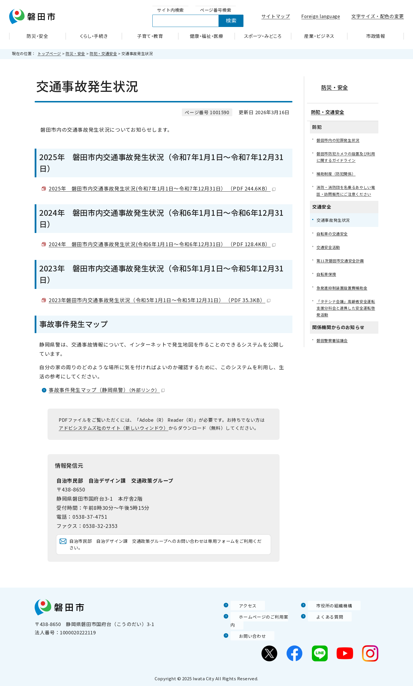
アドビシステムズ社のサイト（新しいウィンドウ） (113, 428)
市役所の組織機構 (328, 613)
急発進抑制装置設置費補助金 (343, 292)
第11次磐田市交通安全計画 (341, 265)
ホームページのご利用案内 (261, 624)
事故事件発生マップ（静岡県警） (107, 389)
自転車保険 (326, 279)
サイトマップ (275, 16)
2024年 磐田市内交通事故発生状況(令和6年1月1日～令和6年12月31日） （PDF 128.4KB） (162, 244)
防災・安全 (75, 53)
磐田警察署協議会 (333, 346)
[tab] (170, 10)
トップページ (49, 53)
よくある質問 (323, 624)
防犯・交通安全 (103, 53)
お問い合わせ (246, 635)
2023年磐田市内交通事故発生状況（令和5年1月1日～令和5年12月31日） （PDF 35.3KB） (159, 300)
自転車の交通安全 (333, 237)
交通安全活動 (329, 251)
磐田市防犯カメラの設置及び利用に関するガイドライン (345, 152)
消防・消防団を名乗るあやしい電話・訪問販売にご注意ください (345, 190)
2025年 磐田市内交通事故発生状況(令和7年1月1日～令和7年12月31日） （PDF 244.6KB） (162, 188)
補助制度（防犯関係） (337, 170)
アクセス (241, 613)
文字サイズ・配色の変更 (377, 16)
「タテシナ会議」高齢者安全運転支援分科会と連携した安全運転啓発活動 (345, 313)
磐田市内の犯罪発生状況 (339, 135)
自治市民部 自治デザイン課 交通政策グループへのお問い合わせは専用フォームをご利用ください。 (168, 549)
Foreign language (320, 16)
